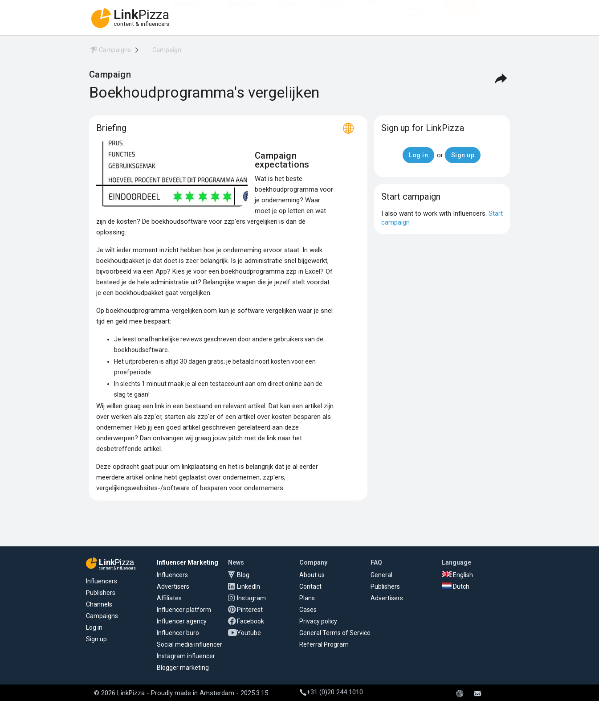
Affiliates (289, 12)
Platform (334, 12)
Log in (94, 627)
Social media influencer (189, 644)
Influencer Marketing (187, 562)
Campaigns (102, 615)
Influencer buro (178, 632)
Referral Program (324, 644)
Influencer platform (184, 609)
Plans (307, 598)
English (457, 574)
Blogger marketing (183, 667)
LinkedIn (248, 586)
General (381, 574)
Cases (308, 609)
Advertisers (189, 12)
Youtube (249, 632)
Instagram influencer (186, 656)
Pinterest (250, 609)
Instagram (251, 598)
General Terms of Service (335, 632)
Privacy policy (318, 621)
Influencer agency (182, 621)
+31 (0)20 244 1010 (331, 692)
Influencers (241, 12)
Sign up (96, 639)
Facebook (250, 621)
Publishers (100, 592)
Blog (243, 574)
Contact (310, 586)
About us (312, 574)
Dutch (455, 586)
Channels (99, 604)
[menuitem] (110, 51)
